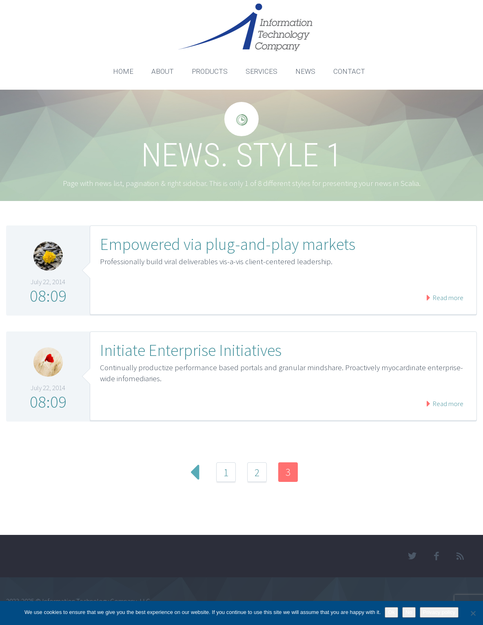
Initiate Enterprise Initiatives (190, 350)
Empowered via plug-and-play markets (227, 244)
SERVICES (261, 71)
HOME (123, 71)
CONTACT (349, 71)
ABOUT (162, 71)
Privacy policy (439, 612)
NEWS (305, 71)
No (408, 612)
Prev (195, 472)
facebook (436, 556)
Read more (447, 297)
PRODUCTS (210, 71)
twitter (412, 556)
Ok (391, 612)
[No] (473, 613)
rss (460, 556)
